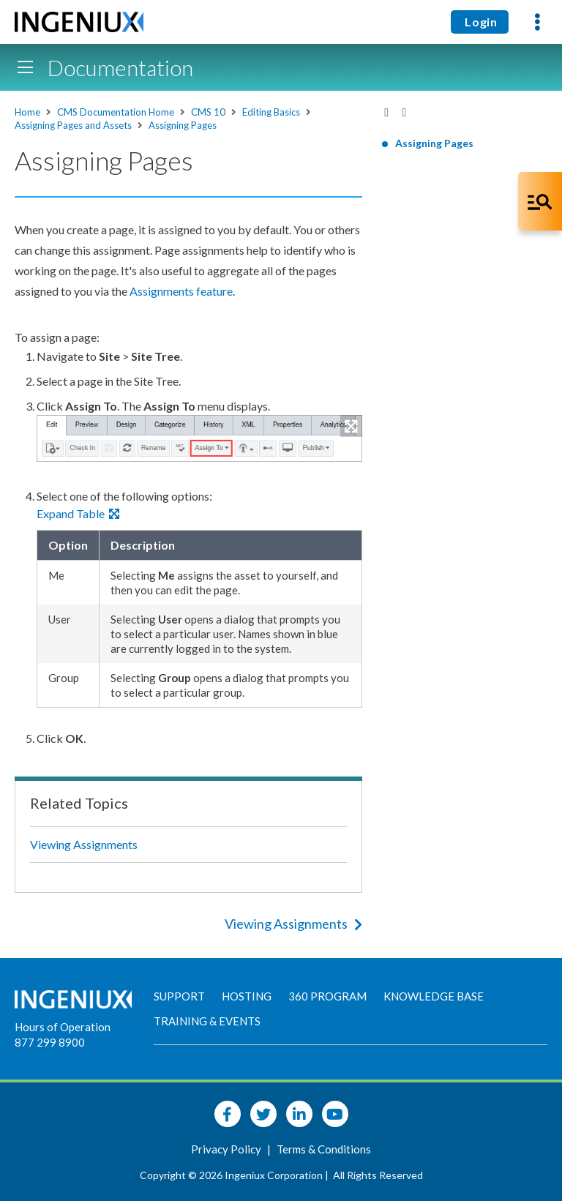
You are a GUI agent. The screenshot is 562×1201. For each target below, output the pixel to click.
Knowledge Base (433, 996)
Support (179, 996)
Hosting (246, 996)
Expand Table (78, 513)
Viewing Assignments (84, 844)
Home (27, 112)
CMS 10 (208, 112)
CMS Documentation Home (115, 112)
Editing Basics (271, 112)
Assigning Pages (183, 125)
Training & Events (207, 1021)
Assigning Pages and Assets (73, 125)
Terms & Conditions (324, 1149)
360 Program (327, 996)
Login (480, 22)
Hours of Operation (62, 1026)
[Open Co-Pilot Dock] (540, 201)
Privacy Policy (227, 1149)
